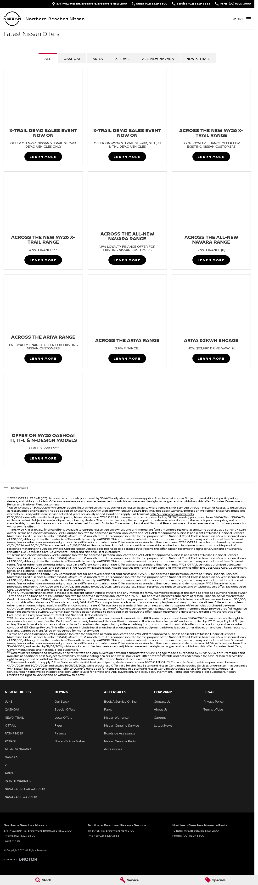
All (48, 58)
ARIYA (98, 58)
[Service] (129, 880)
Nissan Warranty (116, 717)
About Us (161, 709)
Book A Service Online (120, 701)
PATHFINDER (14, 733)
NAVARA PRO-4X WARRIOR (25, 789)
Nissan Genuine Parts (120, 741)
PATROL (11, 741)
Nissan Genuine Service (121, 725)
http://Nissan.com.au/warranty (172, 514)
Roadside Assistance (119, 733)
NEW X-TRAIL (198, 58)
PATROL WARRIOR (18, 781)
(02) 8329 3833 (108, 836)
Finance (61, 733)
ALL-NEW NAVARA (18, 749)
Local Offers (63, 717)
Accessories (113, 749)
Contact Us (162, 701)
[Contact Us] (89, 3)
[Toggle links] (20, 859)
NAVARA (11, 757)
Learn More (43, 157)
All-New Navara (158, 58)
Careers (160, 717)
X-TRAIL (122, 58)
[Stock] (43, 880)
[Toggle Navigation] (242, 18)
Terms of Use (213, 709)
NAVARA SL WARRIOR (21, 797)
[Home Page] (12, 18)
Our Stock (62, 701)
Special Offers (65, 709)
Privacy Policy (213, 701)
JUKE (8, 701)
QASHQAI (72, 58)
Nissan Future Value (70, 741)
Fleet (58, 725)
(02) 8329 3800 (24, 836)
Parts (108, 709)
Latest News (163, 725)
